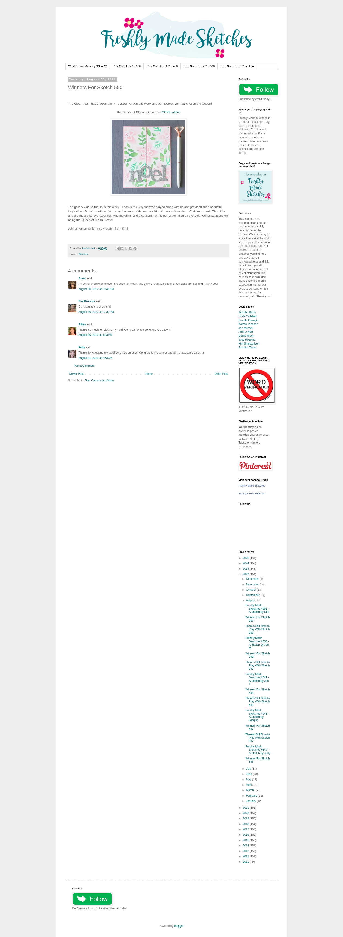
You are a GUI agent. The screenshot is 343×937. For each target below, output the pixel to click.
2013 (246, 851)
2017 (246, 829)
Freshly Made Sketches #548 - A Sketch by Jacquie (257, 715)
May (249, 779)
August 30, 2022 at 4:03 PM (95, 334)
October (251, 589)
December (253, 578)
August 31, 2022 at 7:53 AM (95, 358)
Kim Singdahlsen (249, 343)
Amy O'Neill (246, 331)
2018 (246, 824)
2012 (246, 856)
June (249, 774)
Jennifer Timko (248, 347)
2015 (246, 840)
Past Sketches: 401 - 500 (199, 66)
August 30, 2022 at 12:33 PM (96, 312)
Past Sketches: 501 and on (237, 66)
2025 (246, 558)
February (252, 795)
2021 (246, 807)
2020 (246, 813)
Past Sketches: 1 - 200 (127, 66)
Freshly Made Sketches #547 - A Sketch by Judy (257, 750)
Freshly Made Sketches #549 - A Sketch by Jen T (257, 679)
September (253, 595)
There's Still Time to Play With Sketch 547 (257, 738)
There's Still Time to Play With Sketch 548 (257, 702)
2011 (246, 861)
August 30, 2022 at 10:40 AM (96, 289)
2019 (246, 818)
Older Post (221, 373)
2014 (246, 845)
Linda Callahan (248, 316)
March (250, 790)
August (250, 600)
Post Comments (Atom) (99, 380)
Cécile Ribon (246, 335)
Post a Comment (84, 365)
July (249, 768)
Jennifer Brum (247, 312)
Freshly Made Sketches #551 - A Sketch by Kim (257, 609)
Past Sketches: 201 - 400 (162, 66)
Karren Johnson (248, 324)
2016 (246, 834)
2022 (246, 574)
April (249, 784)
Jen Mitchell (246, 328)
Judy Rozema (247, 339)
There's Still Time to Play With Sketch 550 (257, 629)
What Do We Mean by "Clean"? (87, 66)
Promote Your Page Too (252, 493)
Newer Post (76, 373)
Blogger (179, 926)
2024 (246, 563)
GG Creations (171, 112)
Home (149, 373)
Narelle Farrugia (248, 320)
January (251, 801)
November (253, 584)
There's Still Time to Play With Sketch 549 (257, 666)
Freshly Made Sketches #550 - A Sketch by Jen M (257, 643)
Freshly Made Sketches (252, 485)
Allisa (82, 324)
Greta (82, 278)
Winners (83, 254)
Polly (82, 347)
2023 (246, 568)
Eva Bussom (87, 301)
